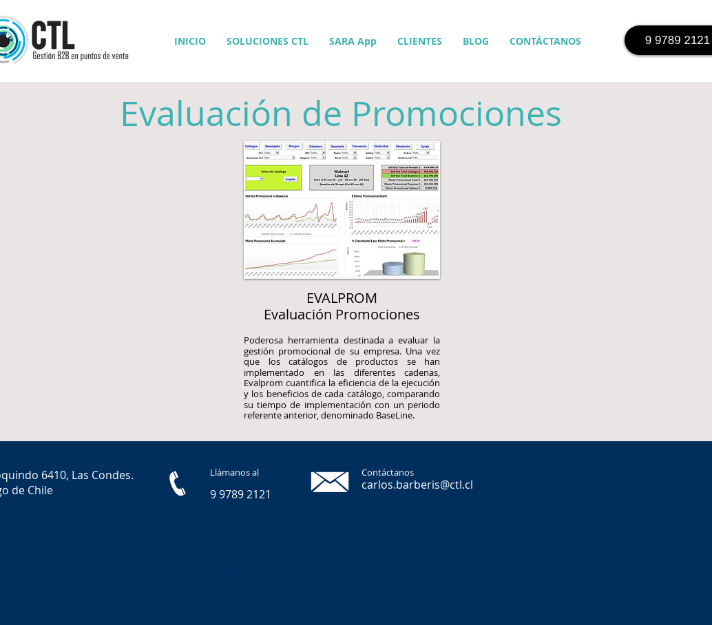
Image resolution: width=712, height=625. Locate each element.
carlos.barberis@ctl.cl (417, 484)
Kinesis (228, 574)
